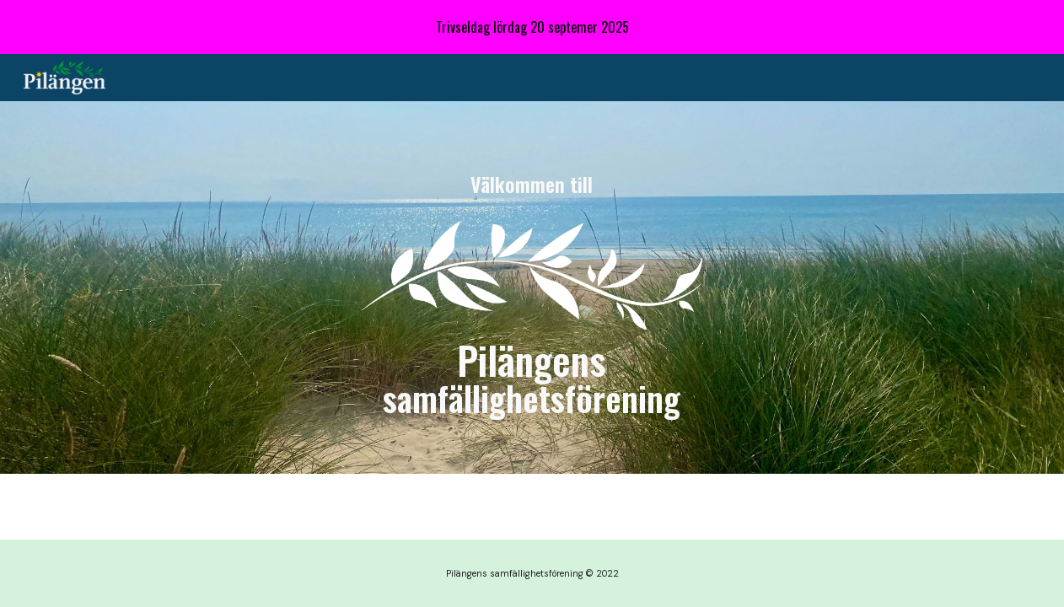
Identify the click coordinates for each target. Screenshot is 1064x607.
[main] (532, 184)
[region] (532, 27)
